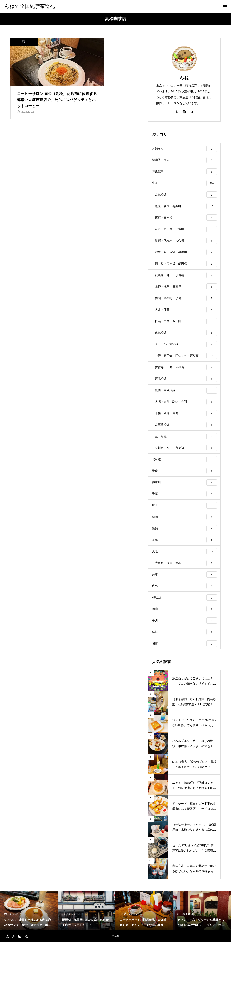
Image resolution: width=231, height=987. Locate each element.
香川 (23, 41)
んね (184, 77)
